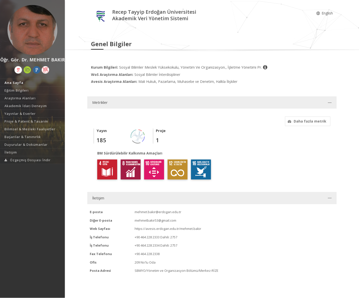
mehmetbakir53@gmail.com (155, 220)
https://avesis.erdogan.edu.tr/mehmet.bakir (168, 228)
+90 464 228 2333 (147, 237)
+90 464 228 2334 (147, 245)
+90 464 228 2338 (147, 254)
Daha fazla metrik (306, 121)
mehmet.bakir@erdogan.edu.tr (158, 212)
